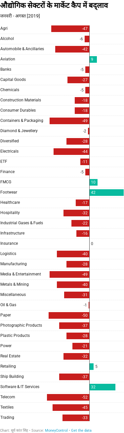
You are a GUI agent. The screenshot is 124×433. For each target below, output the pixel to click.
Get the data (81, 430)
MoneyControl (56, 430)
